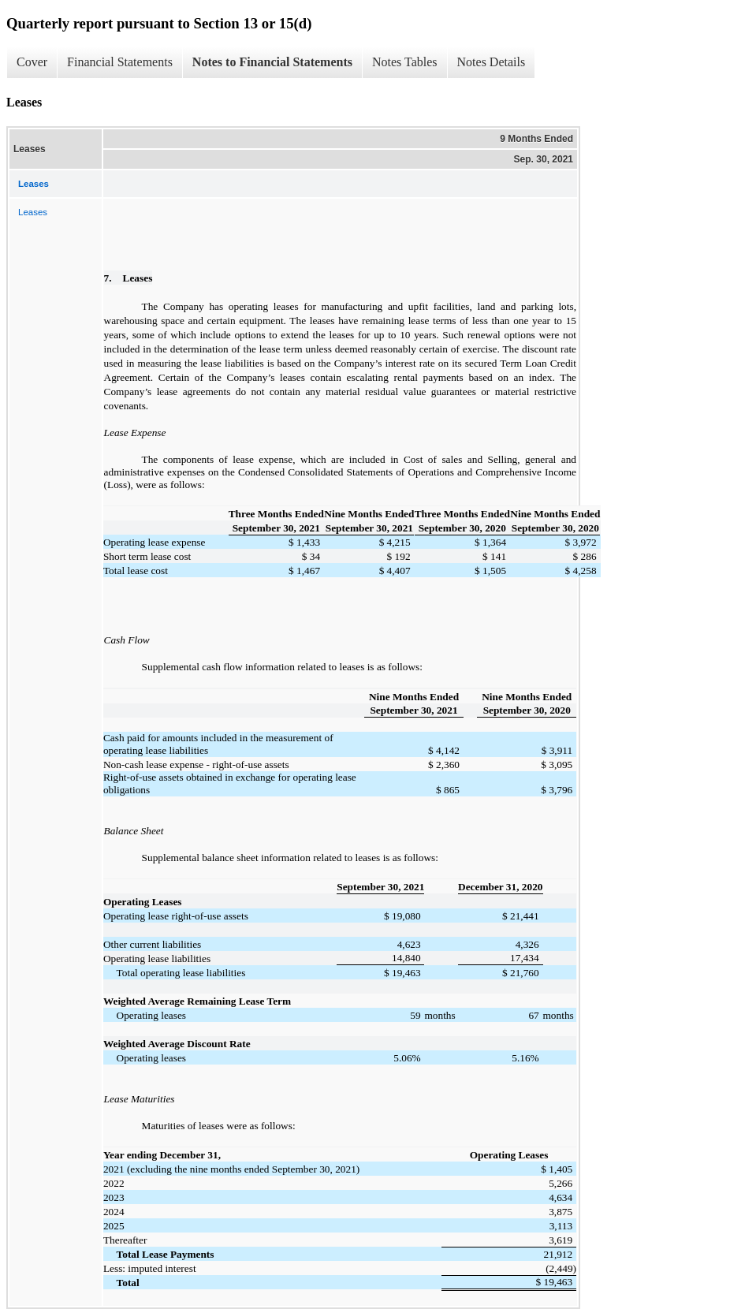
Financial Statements (120, 62)
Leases (32, 212)
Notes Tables (405, 62)
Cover (32, 62)
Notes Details (491, 62)
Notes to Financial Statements (272, 62)
